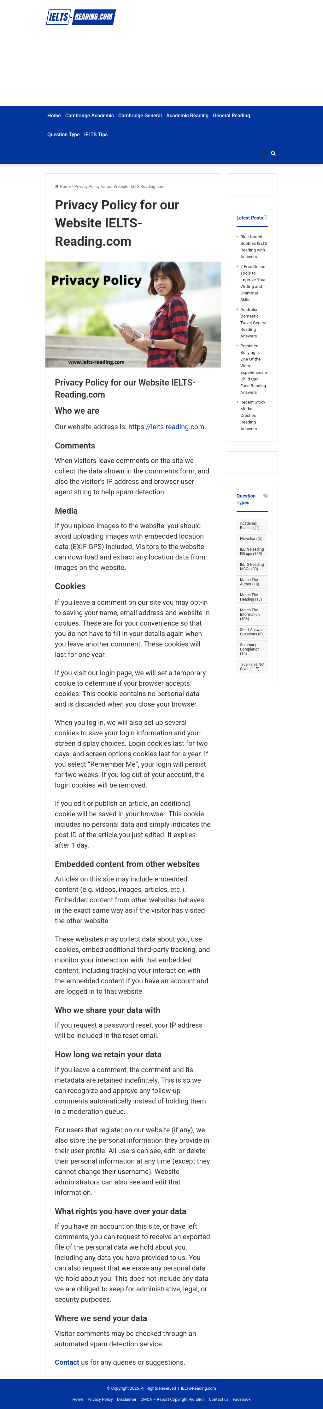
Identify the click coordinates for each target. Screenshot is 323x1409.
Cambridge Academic (89, 116)
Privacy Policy (100, 1399)
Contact (67, 1362)
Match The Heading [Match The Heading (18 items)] (251, 597)
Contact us (219, 1399)
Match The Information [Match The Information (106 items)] (250, 614)
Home (54, 116)
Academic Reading (187, 116)
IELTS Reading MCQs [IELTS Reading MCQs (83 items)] (252, 566)
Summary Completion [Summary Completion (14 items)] (250, 649)
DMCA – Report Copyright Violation (173, 1399)
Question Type (63, 135)
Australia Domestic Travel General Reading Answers (253, 322)
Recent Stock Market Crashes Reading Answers (253, 415)
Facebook (241, 1399)
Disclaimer (126, 1399)
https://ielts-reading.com (166, 427)
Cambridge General (140, 116)
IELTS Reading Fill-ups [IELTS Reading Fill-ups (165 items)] (252, 551)
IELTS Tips (96, 135)
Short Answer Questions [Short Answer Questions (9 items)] (251, 631)
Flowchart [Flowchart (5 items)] (251, 538)
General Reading (231, 116)
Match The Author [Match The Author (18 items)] (249, 582)
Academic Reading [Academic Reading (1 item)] (249, 525)
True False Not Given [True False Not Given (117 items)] (252, 666)
